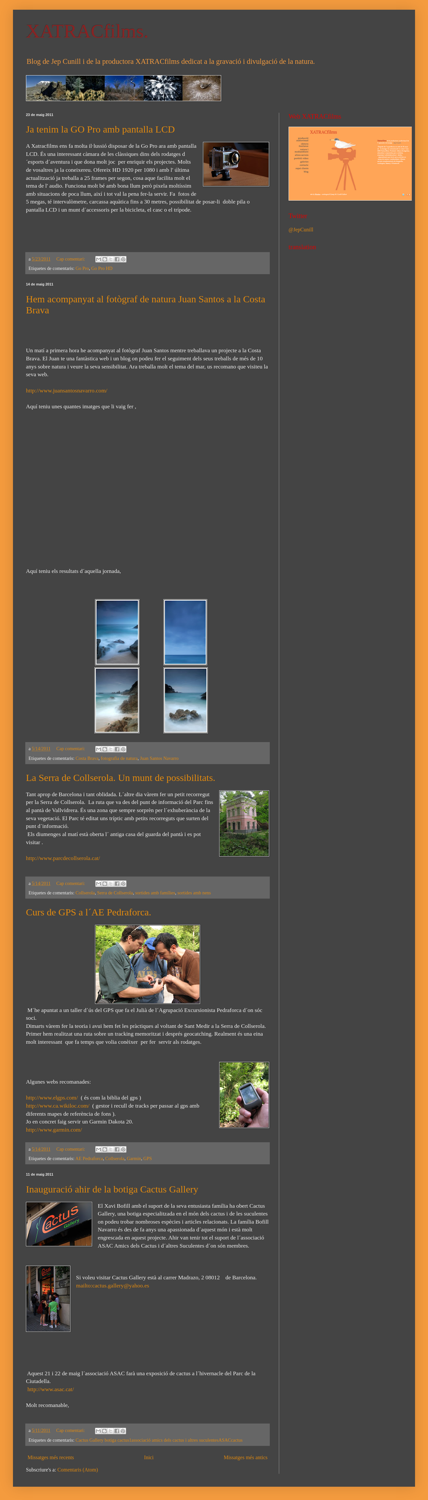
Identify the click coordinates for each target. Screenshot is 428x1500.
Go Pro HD (102, 268)
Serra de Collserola (115, 892)
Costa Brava (87, 758)
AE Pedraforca (89, 1158)
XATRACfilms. (87, 31)
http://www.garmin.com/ (54, 1129)
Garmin (134, 1158)
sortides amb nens (194, 892)
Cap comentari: (71, 259)
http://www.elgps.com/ (52, 1097)
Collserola (85, 892)
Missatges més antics (246, 1457)
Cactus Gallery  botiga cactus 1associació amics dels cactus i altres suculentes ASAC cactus (159, 1440)
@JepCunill (301, 229)
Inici (148, 1457)
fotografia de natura (119, 758)
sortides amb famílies (155, 892)
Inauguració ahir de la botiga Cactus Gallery (112, 1189)
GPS (147, 1158)
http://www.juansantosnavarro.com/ (66, 390)
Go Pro (82, 268)
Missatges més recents (51, 1457)
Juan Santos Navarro (159, 758)
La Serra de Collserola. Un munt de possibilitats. (120, 777)
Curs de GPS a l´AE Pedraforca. (88, 912)
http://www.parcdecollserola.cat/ (63, 858)
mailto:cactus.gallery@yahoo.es (112, 1285)
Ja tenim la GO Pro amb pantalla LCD (100, 129)
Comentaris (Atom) (77, 1469)
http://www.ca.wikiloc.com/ (57, 1105)
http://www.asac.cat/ (50, 1389)
